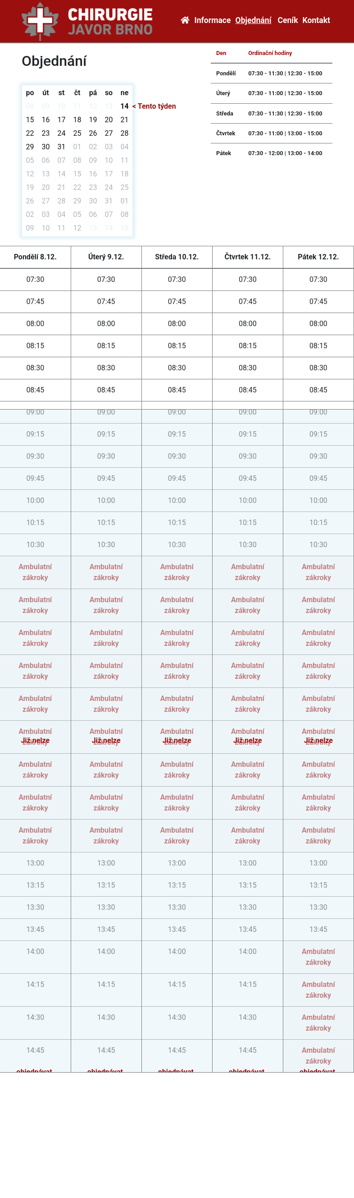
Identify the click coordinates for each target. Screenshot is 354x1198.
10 (62, 106)
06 (46, 160)
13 (109, 106)
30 (46, 147)
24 (62, 133)
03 (109, 147)
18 (77, 119)
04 (125, 147)
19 (93, 119)
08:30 (35, 368)
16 (46, 119)
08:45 (35, 390)
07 (62, 160)
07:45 (35, 301)
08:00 (35, 323)
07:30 (35, 279)
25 (77, 133)
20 (109, 119)
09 (46, 106)
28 (125, 133)
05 (30, 160)
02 (93, 147)
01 (77, 147)
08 (30, 106)
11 (77, 106)
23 (46, 133)
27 (109, 133)
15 (30, 119)
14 (124, 106)
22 (30, 133)
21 (125, 119)
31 (62, 147)
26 (93, 133)
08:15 (35, 345)
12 (93, 106)
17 (62, 119)
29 (30, 147)
